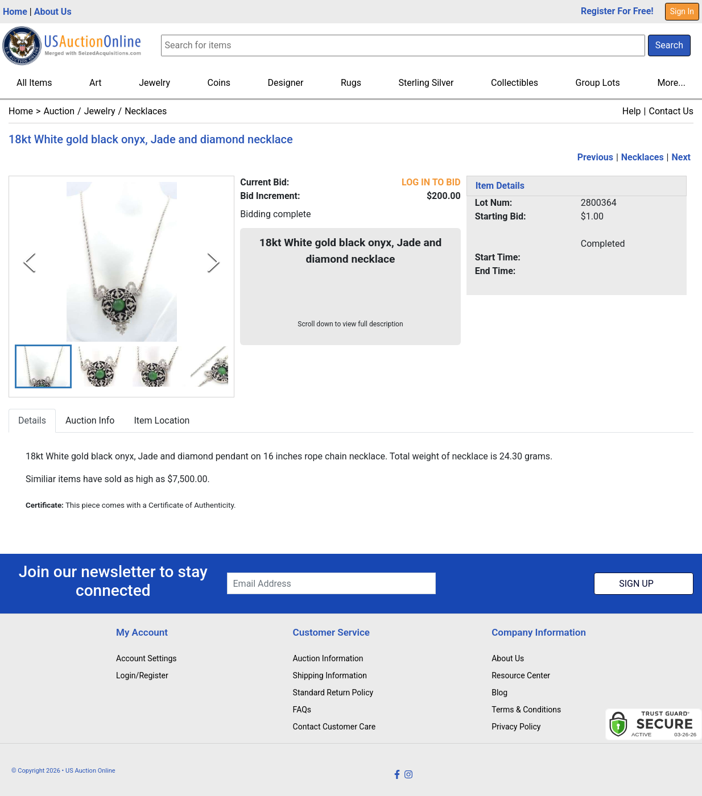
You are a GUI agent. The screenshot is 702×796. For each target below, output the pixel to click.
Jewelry (154, 82)
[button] (43, 366)
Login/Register (142, 675)
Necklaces (146, 111)
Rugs (351, 82)
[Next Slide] (213, 261)
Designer (286, 82)
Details (32, 420)
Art (95, 82)
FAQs (302, 709)
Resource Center (521, 675)
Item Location (161, 420)
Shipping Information (330, 675)
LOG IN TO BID (431, 182)
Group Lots (598, 82)
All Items (34, 82)
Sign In (682, 11)
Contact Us (671, 111)
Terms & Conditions (526, 709)
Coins (219, 82)
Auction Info (89, 420)
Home (15, 11)
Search (669, 45)
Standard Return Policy (333, 692)
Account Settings (146, 658)
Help (631, 111)
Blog (499, 692)
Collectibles (514, 82)
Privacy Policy (516, 726)
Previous (595, 157)
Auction (59, 111)
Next (681, 157)
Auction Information (328, 658)
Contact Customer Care (334, 726)
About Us (53, 11)
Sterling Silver (425, 82)
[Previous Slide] (29, 261)
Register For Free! (617, 11)
